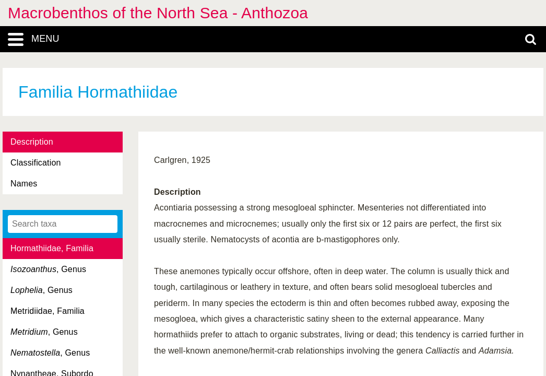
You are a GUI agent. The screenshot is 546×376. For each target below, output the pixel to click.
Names (23, 183)
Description (31, 141)
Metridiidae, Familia (47, 311)
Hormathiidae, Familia (51, 248)
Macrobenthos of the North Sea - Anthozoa (158, 12)
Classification (35, 162)
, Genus (48, 269)
